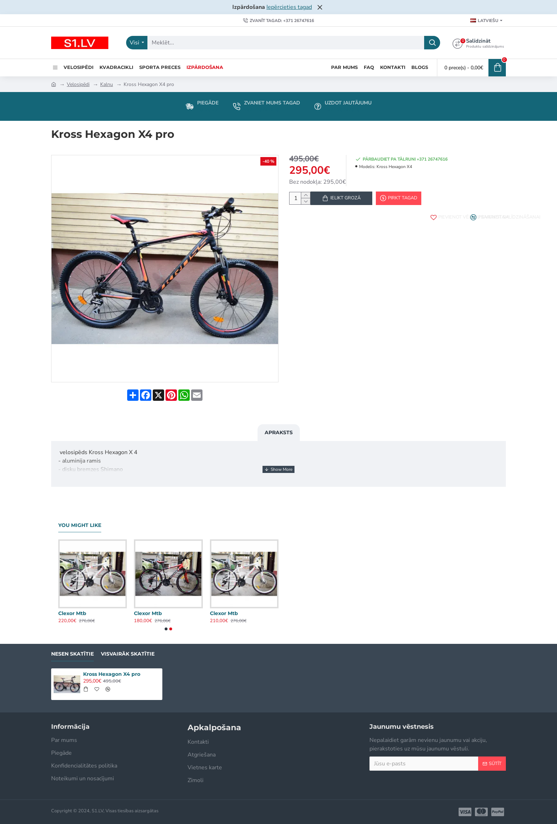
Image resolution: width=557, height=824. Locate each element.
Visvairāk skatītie (128, 654)
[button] (166, 629)
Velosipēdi (78, 84)
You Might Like (79, 525)
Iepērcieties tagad (289, 7)
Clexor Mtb (72, 613)
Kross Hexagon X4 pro (111, 674)
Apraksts (279, 425)
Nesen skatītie (72, 654)
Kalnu (106, 84)
